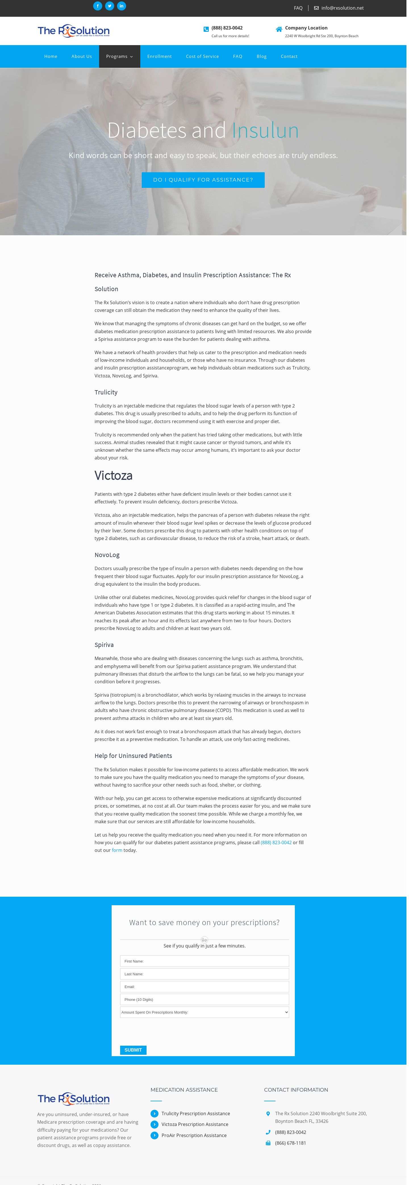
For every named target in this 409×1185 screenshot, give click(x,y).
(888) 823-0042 (227, 28)
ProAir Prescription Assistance (194, 1135)
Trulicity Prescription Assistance (196, 1113)
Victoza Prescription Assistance (195, 1124)
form (117, 850)
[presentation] (163, 1033)
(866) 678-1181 (290, 1143)
